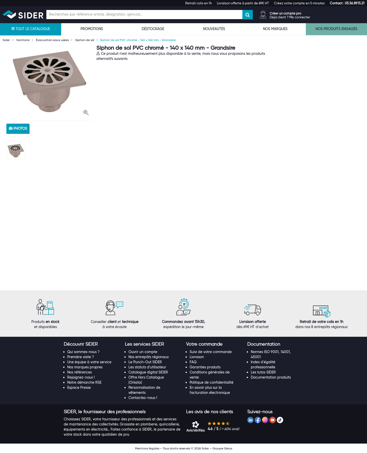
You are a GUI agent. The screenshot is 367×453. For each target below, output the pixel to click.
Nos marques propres (84, 367)
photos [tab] (18, 128)
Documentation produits (271, 377)
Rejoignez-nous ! (81, 377)
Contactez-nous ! (142, 397)
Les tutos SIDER (263, 372)
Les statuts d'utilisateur (147, 367)
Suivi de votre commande (211, 352)
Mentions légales (147, 448)
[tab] (92, 344)
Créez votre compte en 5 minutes (299, 3)
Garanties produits (205, 367)
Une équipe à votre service (89, 362)
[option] (49, 81)
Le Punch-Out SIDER (145, 362)
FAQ (193, 362)
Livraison (197, 357)
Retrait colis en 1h (198, 3)
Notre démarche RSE (84, 382)
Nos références (79, 372)
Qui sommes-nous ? (83, 352)
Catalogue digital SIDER (148, 372)
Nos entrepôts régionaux (148, 357)
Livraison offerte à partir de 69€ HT (243, 3)
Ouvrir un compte (142, 352)
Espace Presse (79, 387)
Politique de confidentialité (211, 382)
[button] (347, 3)
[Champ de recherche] (144, 14)
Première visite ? (80, 357)
